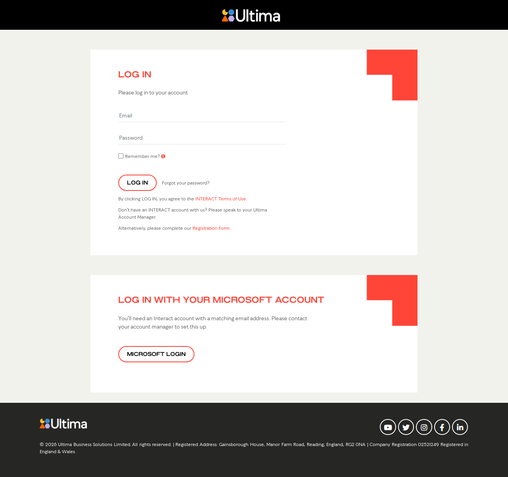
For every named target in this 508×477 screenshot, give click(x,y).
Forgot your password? (186, 182)
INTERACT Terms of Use (220, 198)
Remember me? (139, 156)
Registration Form (211, 227)
